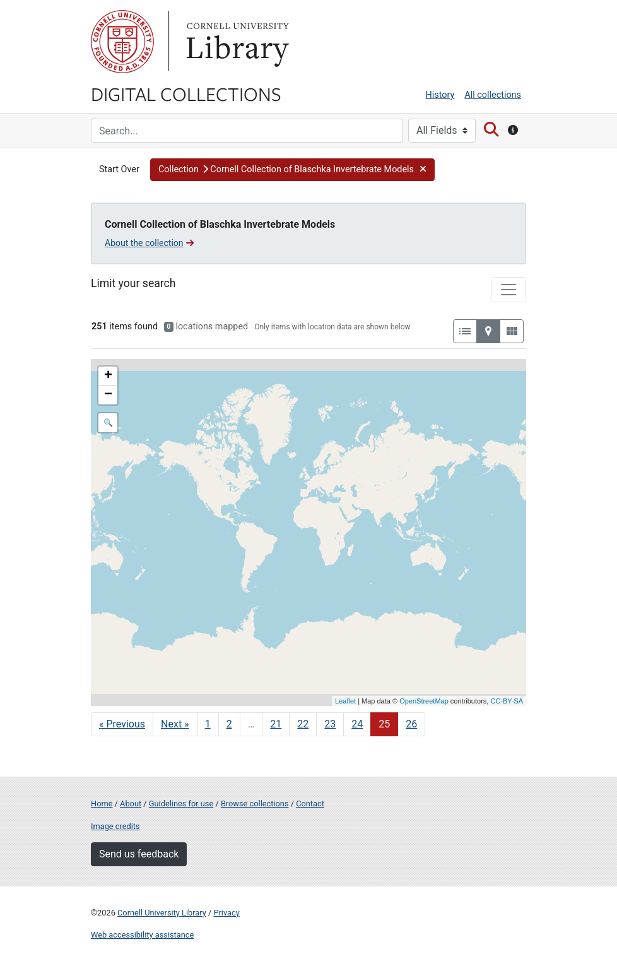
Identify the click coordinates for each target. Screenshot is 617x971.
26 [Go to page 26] (411, 724)
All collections (492, 95)
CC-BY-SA (506, 701)
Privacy (226, 912)
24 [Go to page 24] (357, 724)
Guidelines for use (181, 803)
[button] (292, 169)
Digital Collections (186, 93)
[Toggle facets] (508, 289)
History (440, 95)
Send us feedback (139, 854)
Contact (310, 803)
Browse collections (255, 803)
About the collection (149, 243)
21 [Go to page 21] (275, 724)
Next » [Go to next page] (175, 724)
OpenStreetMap (424, 701)
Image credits (115, 826)
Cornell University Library (161, 912)
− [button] (108, 394)
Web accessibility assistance (142, 934)
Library (235, 41)
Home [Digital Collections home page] (101, 803)
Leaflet (345, 701)
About (130, 803)
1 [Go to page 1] (208, 724)
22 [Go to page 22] (302, 724)
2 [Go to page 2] (229, 724)
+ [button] (108, 376)
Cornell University (122, 41)
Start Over (119, 169)
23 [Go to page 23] (330, 724)
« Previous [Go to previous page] (122, 724)
